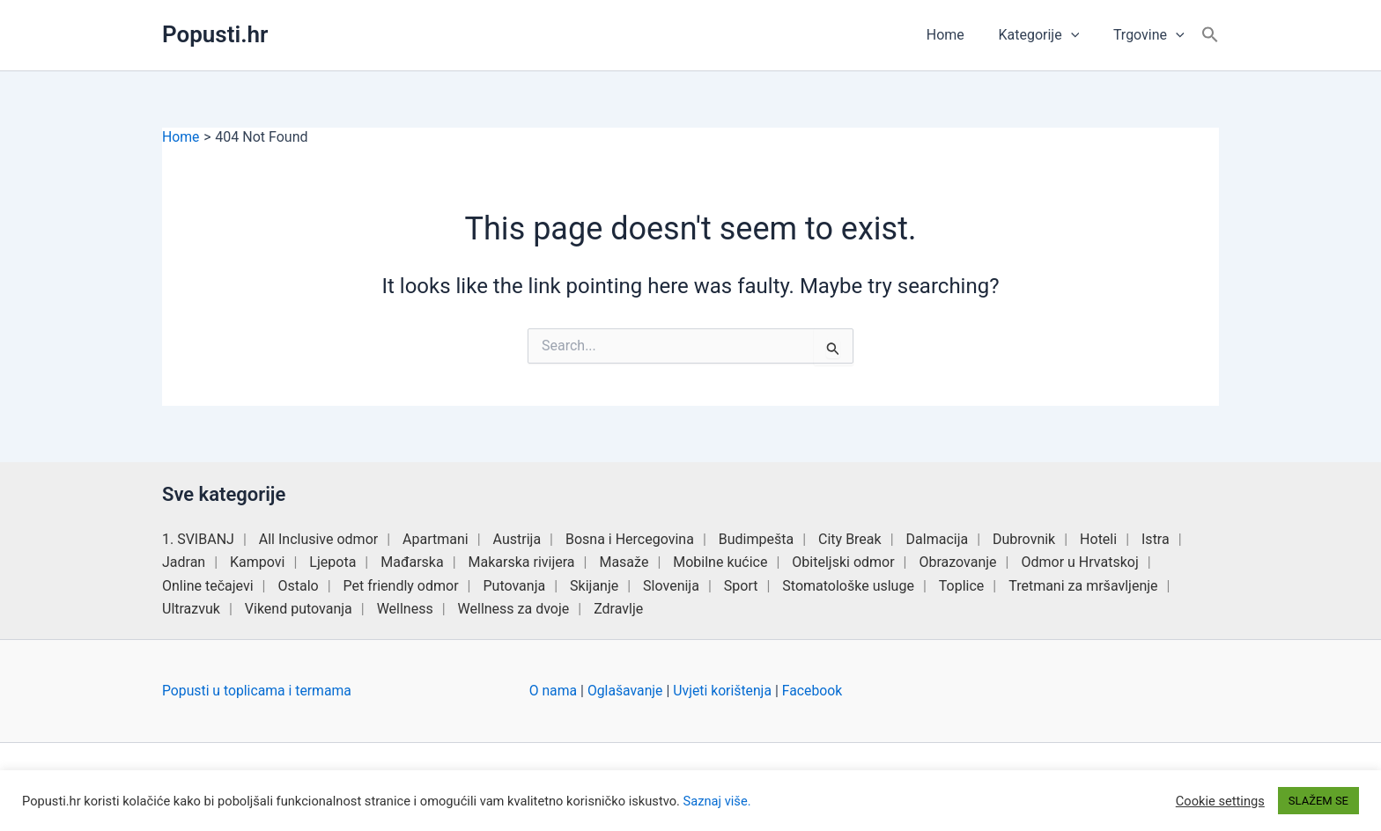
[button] (1080, 35)
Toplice (962, 585)
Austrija (517, 539)
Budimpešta (756, 539)
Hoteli (1098, 539)
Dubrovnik (1024, 539)
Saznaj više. (717, 801)
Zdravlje (618, 608)
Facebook (816, 690)
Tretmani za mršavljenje (1082, 585)
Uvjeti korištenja (725, 690)
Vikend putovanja (298, 608)
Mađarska (411, 562)
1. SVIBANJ (198, 539)
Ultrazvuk (191, 608)
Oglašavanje (626, 690)
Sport (741, 585)
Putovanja (514, 585)
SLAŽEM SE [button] (1318, 800)
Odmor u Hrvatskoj (1079, 562)
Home (960, 34)
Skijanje (594, 585)
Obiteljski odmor (843, 562)
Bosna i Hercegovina (629, 539)
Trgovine (1151, 35)
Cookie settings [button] (1220, 801)
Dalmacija (937, 539)
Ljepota (332, 562)
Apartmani (435, 539)
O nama (553, 690)
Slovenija (671, 585)
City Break (850, 539)
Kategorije (1047, 35)
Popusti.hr (215, 34)
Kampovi (257, 562)
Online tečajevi (208, 585)
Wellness (405, 608)
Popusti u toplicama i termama (258, 690)
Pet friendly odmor (401, 585)
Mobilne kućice (720, 562)
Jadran (183, 562)
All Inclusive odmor (318, 539)
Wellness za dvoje (514, 608)
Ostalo (297, 585)
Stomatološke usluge (848, 585)
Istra (1155, 539)
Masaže (623, 562)
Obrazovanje (957, 562)
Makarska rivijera (522, 562)
